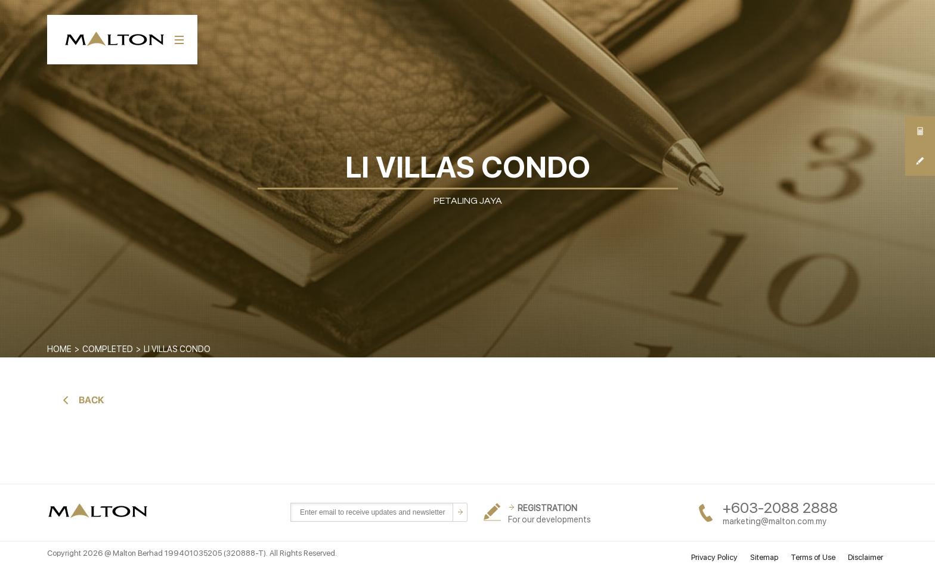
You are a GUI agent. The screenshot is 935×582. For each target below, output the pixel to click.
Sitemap (764, 557)
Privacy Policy (714, 557)
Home (59, 349)
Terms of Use (813, 557)
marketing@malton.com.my (774, 521)
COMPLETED (107, 349)
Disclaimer (865, 557)
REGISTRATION (547, 508)
